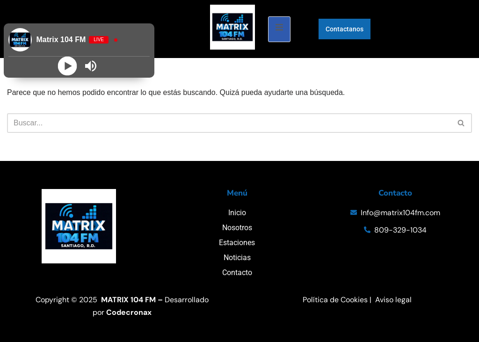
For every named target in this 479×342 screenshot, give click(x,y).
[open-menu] (279, 29)
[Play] (67, 66)
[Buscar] (229, 123)
